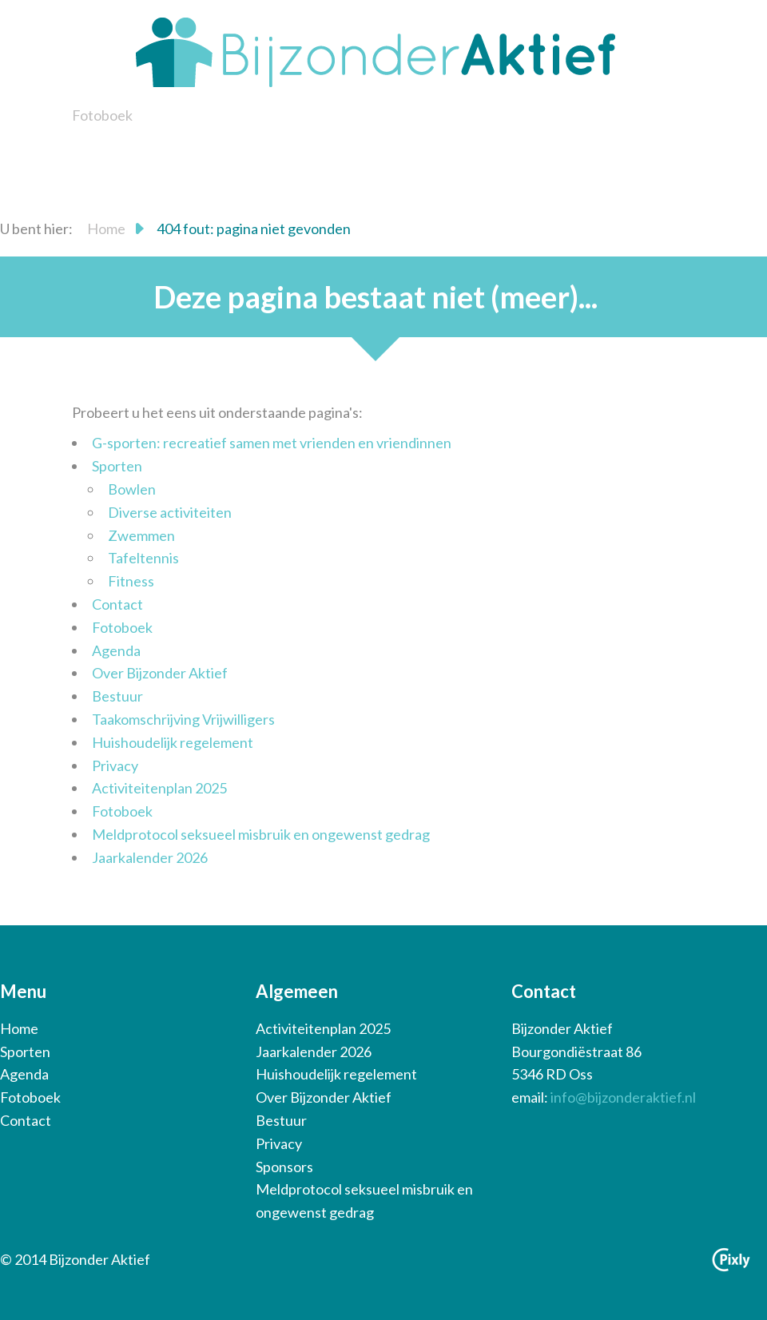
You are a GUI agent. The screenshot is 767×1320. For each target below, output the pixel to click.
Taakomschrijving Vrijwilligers (183, 719)
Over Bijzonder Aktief (160, 673)
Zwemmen (141, 535)
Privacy (115, 765)
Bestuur (117, 696)
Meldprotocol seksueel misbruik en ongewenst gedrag (261, 834)
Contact (117, 604)
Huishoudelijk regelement (172, 742)
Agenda (116, 650)
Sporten (117, 466)
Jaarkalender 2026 (150, 857)
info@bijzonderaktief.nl (623, 1097)
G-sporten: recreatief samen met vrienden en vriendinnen (271, 442)
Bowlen (132, 489)
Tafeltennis (143, 558)
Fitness (131, 581)
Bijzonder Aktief (375, 52)
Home (106, 228)
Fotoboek (102, 115)
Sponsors (284, 1166)
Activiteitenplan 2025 (159, 788)
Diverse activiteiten (170, 512)
